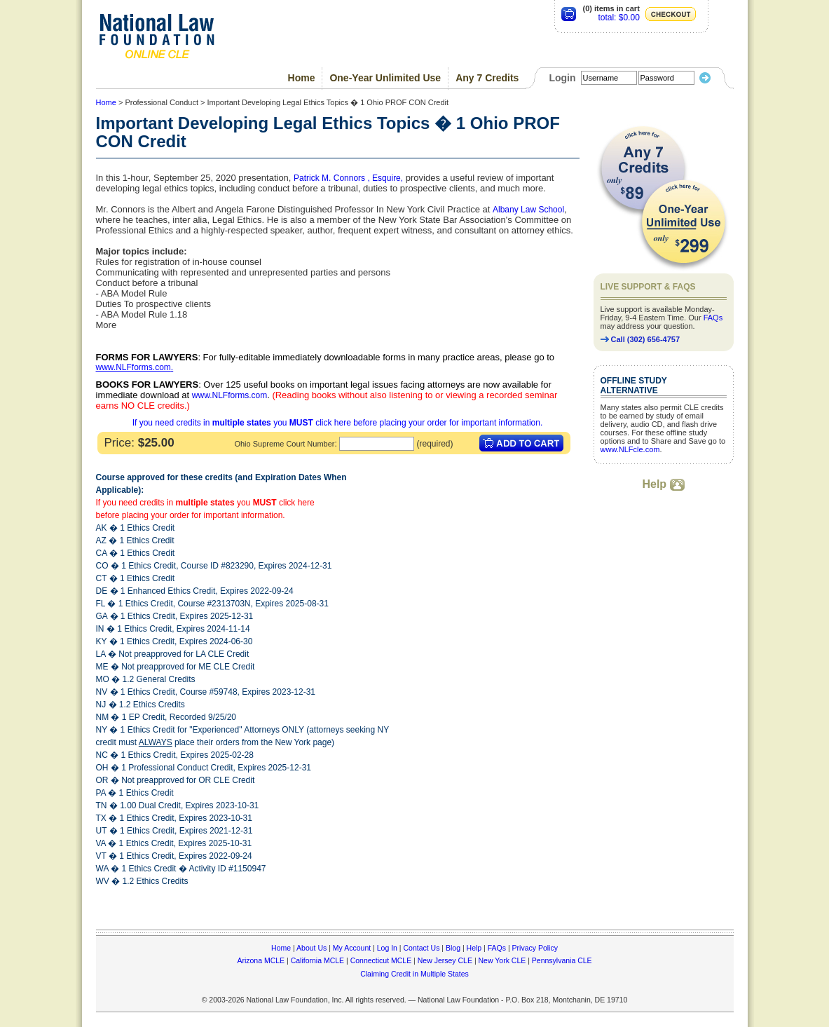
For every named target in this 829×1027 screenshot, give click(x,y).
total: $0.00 (618, 17)
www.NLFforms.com (133, 367)
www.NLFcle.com (630, 449)
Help (663, 484)
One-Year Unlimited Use (385, 77)
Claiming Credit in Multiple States (414, 974)
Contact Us (421, 948)
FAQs (713, 317)
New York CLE (502, 960)
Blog (453, 948)
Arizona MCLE (261, 960)
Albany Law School (528, 210)
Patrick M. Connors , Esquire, (348, 178)
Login (562, 77)
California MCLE (317, 960)
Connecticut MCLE (381, 960)
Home (301, 77)
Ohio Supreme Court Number (284, 444)
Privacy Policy (535, 948)
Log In (387, 948)
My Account (352, 948)
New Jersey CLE (445, 960)
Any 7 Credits (487, 77)
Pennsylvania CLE (562, 960)
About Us (311, 948)
